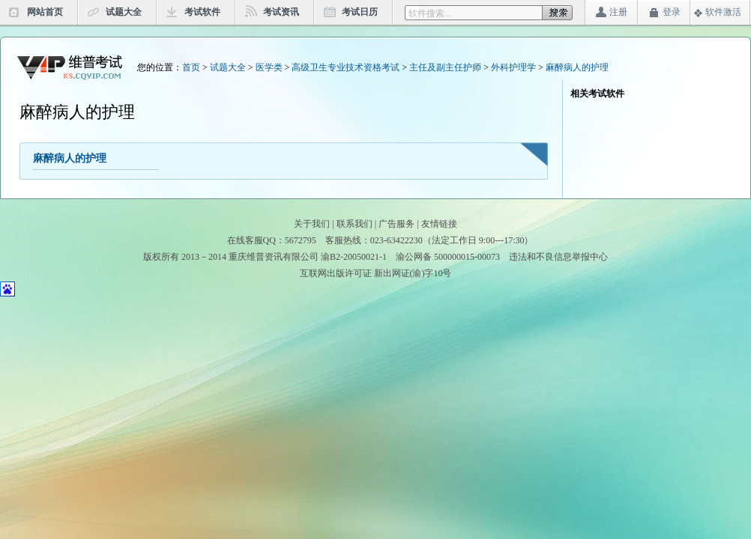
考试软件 (202, 12)
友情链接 (439, 224)
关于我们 (312, 224)
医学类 (269, 67)
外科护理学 (513, 67)
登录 (672, 12)
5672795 (300, 240)
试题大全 (124, 12)
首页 (191, 67)
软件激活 (723, 12)
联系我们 (355, 224)
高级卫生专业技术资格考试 (345, 67)
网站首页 (45, 12)
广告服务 (396, 224)
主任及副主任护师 (445, 67)
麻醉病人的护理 (577, 67)
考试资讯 (281, 12)
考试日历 (360, 12)
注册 (618, 12)
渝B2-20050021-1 (354, 257)
